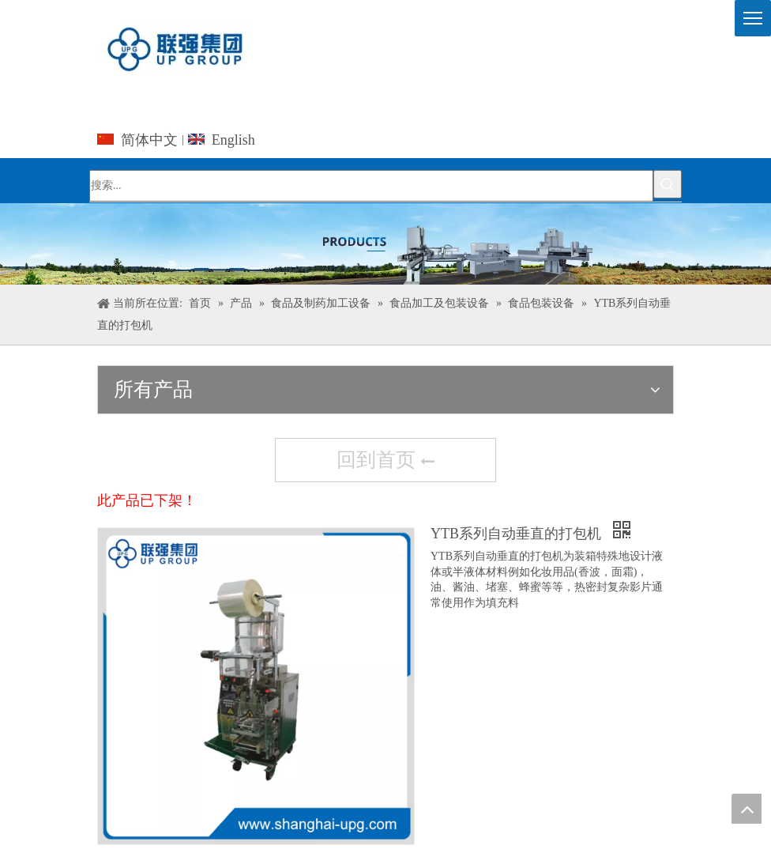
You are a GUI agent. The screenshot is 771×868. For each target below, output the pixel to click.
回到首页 (385, 461)
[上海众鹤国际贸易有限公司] (385, 244)
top (747, 809)
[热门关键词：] (667, 184)
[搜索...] (371, 186)
